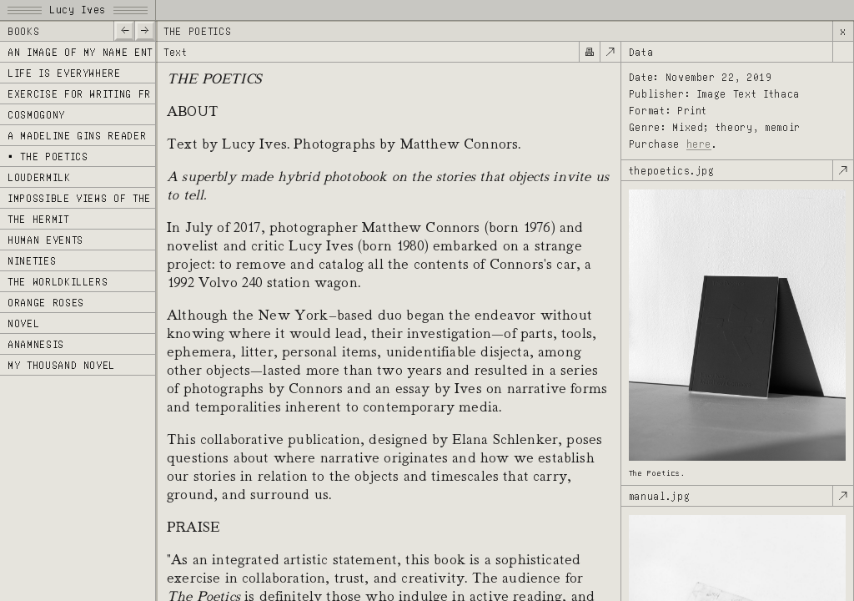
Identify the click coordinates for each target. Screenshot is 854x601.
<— (124, 29)
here (699, 144)
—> (144, 29)
